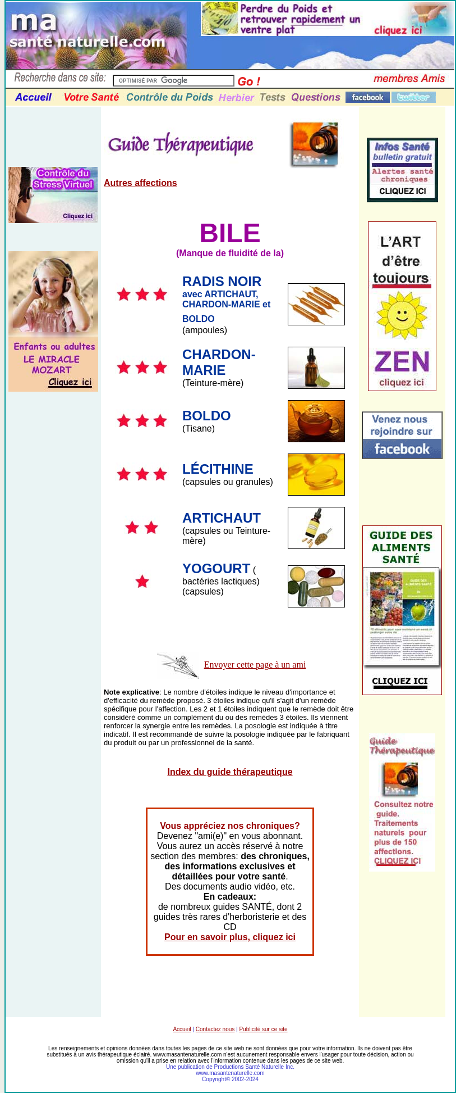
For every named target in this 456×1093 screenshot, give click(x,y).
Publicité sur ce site (263, 1029)
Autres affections (140, 183)
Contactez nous (215, 1029)
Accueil (182, 1029)
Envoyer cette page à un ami (255, 664)
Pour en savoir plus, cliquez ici (230, 937)
